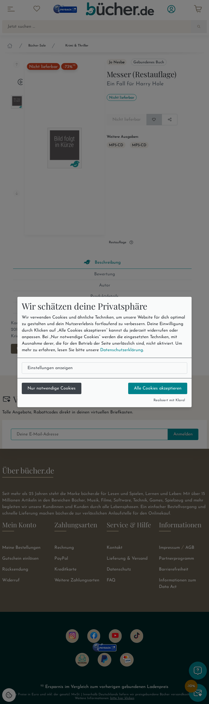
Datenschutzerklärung (121, 350)
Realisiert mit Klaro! (169, 400)
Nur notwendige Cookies (51, 388)
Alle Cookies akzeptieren (158, 388)
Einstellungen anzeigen (50, 368)
